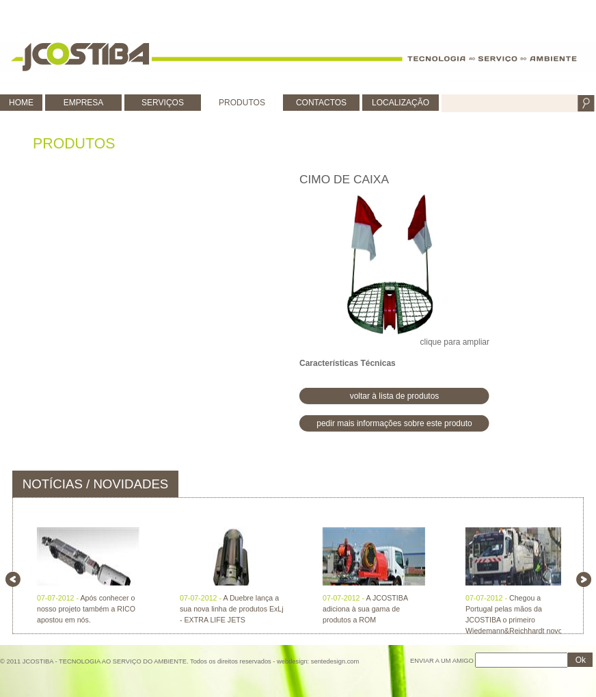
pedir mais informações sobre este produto (394, 423)
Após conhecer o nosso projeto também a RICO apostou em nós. (86, 609)
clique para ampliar (394, 270)
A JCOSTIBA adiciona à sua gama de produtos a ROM (365, 609)
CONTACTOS (321, 102)
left (13, 579)
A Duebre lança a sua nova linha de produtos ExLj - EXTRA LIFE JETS (232, 609)
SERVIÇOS (162, 102)
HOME (21, 102)
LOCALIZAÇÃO (400, 102)
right (583, 579)
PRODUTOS (242, 102)
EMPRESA (84, 102)
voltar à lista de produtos (394, 396)
